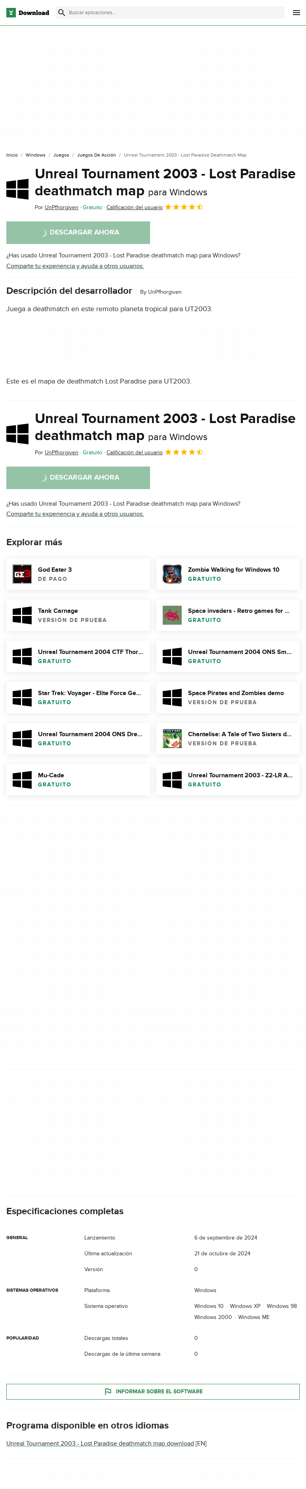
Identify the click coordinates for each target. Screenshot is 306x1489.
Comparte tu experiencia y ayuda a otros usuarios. (75, 266)
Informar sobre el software (153, 1391)
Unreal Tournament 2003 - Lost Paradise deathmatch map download (100, 1443)
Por (56, 207)
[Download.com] (27, 12)
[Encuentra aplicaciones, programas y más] (170, 12)
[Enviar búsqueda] (61, 12)
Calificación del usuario (155, 207)
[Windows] (36, 155)
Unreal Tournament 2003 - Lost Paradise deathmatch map (165, 182)
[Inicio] (12, 155)
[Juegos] (61, 155)
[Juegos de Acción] (96, 155)
